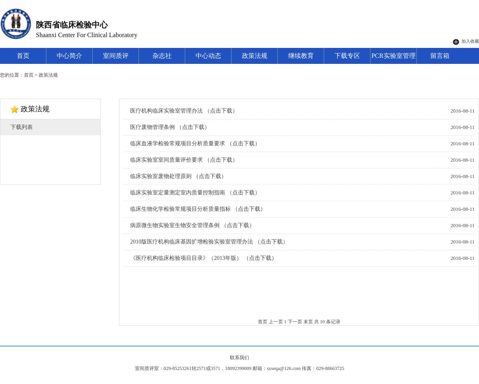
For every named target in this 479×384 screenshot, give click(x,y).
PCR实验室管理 (393, 55)
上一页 (276, 322)
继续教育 (301, 55)
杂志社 (162, 55)
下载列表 (21, 127)
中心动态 (208, 55)
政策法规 (254, 55)
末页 (308, 322)
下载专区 (347, 55)
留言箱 (439, 55)
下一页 (295, 322)
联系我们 (239, 357)
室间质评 (116, 55)
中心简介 (69, 55)
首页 (23, 55)
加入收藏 (466, 41)
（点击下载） (221, 111)
